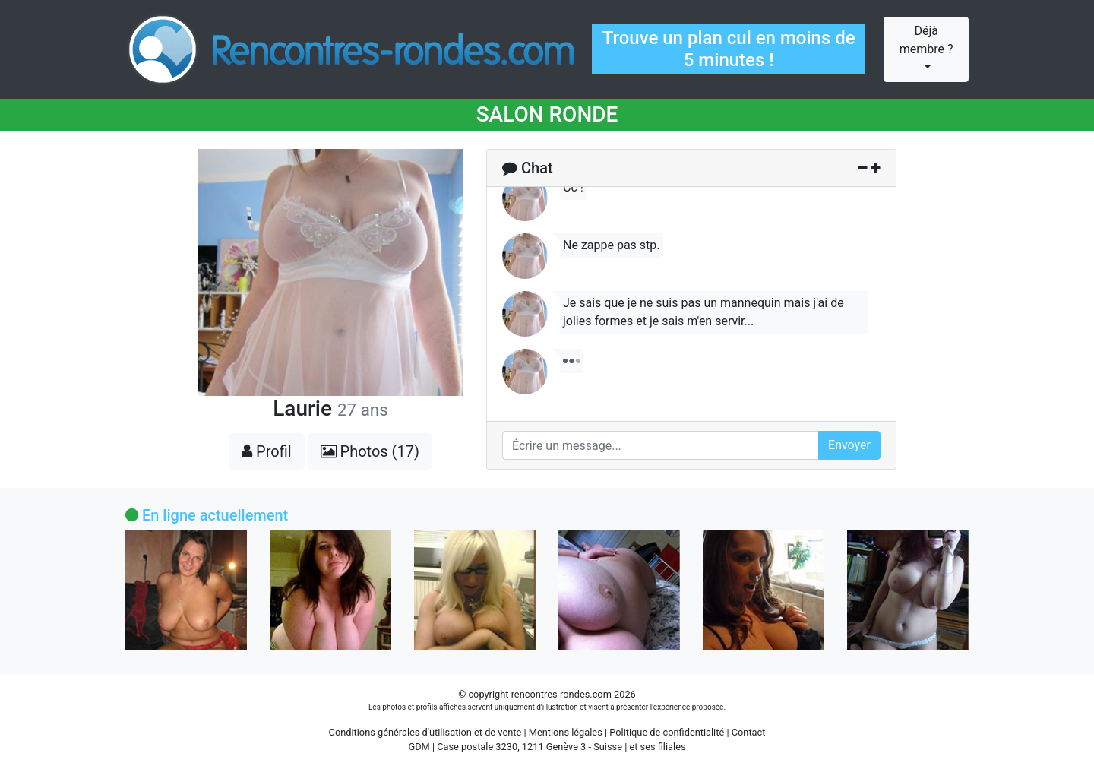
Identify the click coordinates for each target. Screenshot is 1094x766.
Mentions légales (565, 732)
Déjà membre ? (926, 40)
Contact (749, 732)
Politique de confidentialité (666, 732)
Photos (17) (370, 451)
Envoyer (849, 445)
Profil (267, 451)
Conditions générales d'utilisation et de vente (425, 732)
